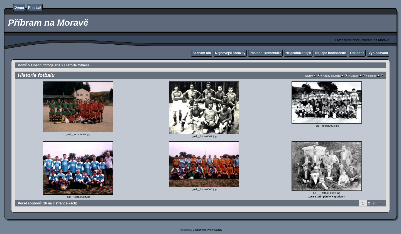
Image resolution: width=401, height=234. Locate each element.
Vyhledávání (378, 53)
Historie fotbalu (76, 65)
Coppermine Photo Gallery (207, 229)
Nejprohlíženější (298, 53)
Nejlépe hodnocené (330, 53)
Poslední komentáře (265, 53)
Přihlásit (34, 7)
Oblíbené (357, 53)
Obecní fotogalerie (45, 65)
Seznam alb (201, 53)
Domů (19, 7)
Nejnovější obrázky (230, 53)
